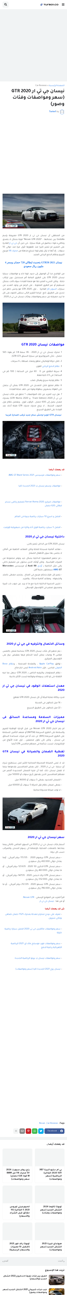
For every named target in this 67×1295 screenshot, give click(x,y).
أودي (40, 566)
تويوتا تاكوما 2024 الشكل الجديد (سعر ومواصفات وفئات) (51, 1210)
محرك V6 (13, 251)
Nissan (42, 1123)
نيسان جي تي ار (47, 901)
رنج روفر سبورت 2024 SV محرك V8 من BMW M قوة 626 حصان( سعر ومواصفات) (18, 1174)
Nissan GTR (28, 897)
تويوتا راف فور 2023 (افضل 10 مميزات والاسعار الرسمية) (19, 1247)
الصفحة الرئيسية (56, 86)
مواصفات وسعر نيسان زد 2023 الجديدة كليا (39, 486)
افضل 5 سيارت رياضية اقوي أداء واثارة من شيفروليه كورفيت (31, 527)
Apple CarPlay (46, 664)
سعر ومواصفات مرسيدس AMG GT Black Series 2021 (34, 475)
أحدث (60, 1261)
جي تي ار (13, 243)
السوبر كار (52, 289)
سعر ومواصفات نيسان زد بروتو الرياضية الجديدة (37, 958)
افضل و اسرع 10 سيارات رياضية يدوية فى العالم (37, 516)
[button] (63, 4)
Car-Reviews (41, 86)
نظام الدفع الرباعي (50, 366)
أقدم (6, 1261)
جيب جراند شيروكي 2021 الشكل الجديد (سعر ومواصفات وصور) (25, 1291)
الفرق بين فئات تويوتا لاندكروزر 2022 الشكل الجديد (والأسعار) (25, 1277)
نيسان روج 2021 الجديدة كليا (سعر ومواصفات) (38, 969)
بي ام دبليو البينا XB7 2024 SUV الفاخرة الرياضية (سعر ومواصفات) (50, 1174)
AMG (55, 570)
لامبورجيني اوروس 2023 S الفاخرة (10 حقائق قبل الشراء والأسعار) (20, 1211)
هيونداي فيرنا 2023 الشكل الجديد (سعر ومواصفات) (51, 1247)
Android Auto (35, 668)
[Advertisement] (33, 45)
